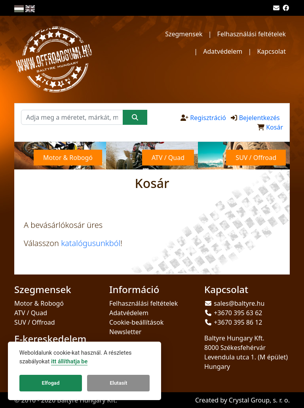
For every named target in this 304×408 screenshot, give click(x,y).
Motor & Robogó (39, 303)
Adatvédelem (222, 51)
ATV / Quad (30, 312)
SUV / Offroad (34, 322)
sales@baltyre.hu (239, 303)
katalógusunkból (90, 243)
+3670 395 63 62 (238, 312)
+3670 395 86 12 (238, 322)
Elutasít (118, 383)
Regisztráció (208, 117)
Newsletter (125, 331)
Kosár (274, 127)
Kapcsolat (271, 51)
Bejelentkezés (259, 117)
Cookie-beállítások (136, 322)
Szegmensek (183, 34)
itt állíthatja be (69, 361)
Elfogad (51, 383)
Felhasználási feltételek (251, 34)
